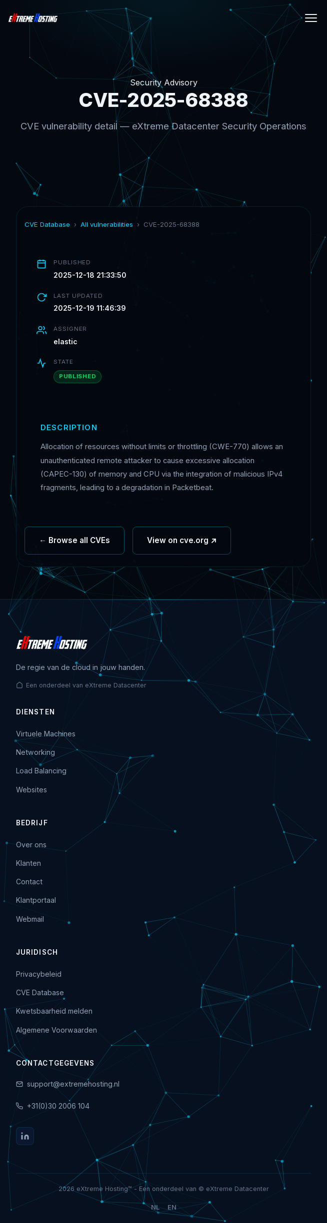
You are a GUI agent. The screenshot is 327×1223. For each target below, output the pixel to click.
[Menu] (311, 18)
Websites (31, 789)
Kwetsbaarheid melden (54, 1011)
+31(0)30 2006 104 (58, 1106)
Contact (29, 881)
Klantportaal (36, 900)
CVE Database (47, 224)
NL (155, 1207)
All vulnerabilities (106, 224)
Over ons (31, 844)
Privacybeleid (39, 974)
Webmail (30, 919)
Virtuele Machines (46, 733)
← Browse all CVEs (74, 547)
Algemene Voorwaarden (56, 1030)
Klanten (28, 863)
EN (172, 1207)
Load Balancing (41, 770)
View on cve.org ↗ (181, 547)
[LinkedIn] (25, 1136)
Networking (35, 752)
